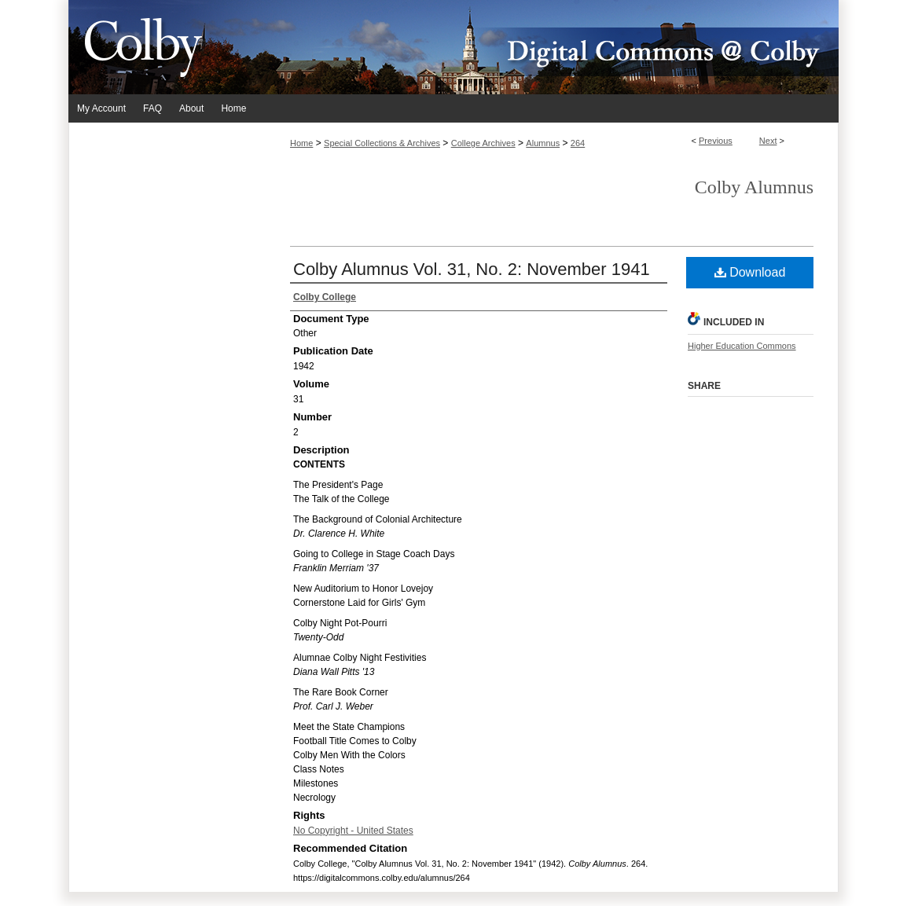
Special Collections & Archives (382, 143)
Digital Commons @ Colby (548, 47)
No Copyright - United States (353, 830)
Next (768, 140)
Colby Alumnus (754, 187)
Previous (716, 140)
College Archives (483, 143)
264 (578, 143)
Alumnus (543, 143)
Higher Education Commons (742, 345)
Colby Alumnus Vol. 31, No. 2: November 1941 (471, 269)
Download (750, 272)
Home (301, 143)
